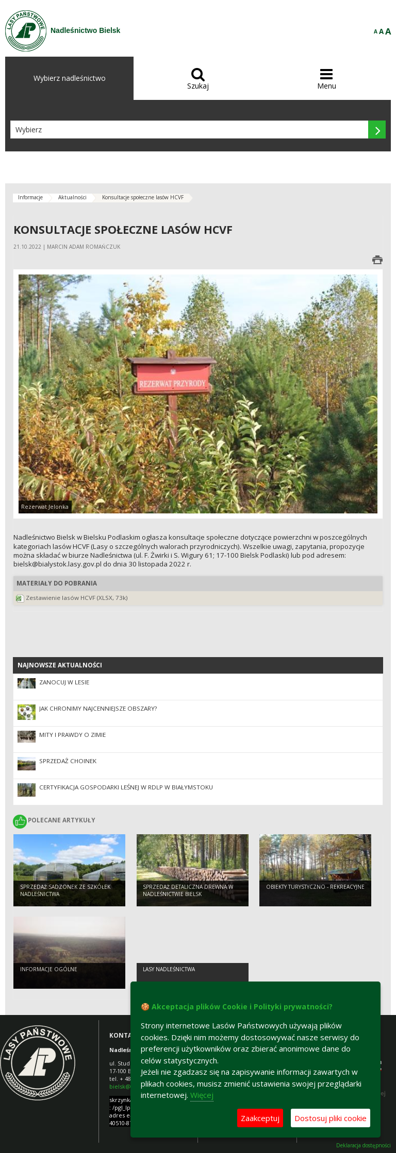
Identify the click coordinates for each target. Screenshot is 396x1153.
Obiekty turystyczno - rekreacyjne (315, 886)
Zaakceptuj (260, 1118)
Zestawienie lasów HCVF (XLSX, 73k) (77, 597)
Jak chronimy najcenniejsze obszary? (98, 708)
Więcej (201, 1095)
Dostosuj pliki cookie (330, 1118)
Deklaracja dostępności (363, 1145)
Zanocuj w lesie (64, 682)
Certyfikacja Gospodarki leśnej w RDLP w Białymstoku (126, 787)
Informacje (30, 197)
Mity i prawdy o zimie (72, 734)
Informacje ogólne (48, 969)
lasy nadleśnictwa (169, 969)
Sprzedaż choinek (67, 761)
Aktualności (72, 197)
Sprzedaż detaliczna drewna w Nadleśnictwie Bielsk (188, 890)
